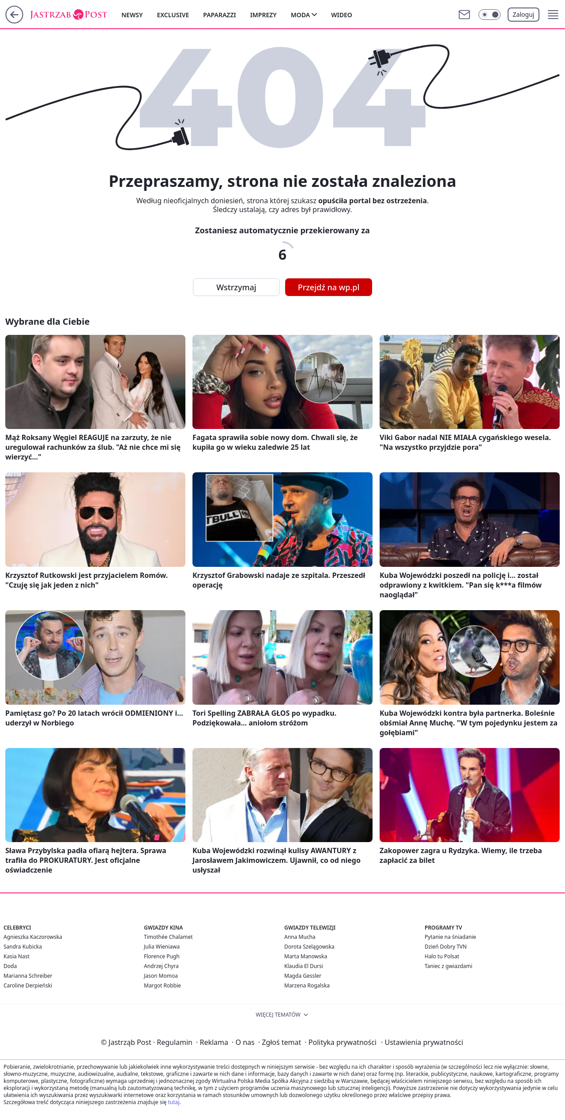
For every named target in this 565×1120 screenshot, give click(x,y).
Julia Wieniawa (162, 946)
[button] (553, 15)
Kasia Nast (17, 956)
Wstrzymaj (236, 287)
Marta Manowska (305, 956)
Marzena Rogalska (307, 985)
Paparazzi (219, 15)
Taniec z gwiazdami (448, 966)
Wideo (341, 15)
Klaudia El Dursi (303, 966)
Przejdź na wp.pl (329, 287)
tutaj (173, 1102)
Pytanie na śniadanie (450, 937)
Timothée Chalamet (168, 937)
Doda (10, 966)
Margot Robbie (162, 985)
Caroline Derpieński (28, 985)
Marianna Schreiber (28, 976)
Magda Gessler (302, 976)
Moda (300, 15)
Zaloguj (524, 14)
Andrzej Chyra (161, 966)
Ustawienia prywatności (422, 1042)
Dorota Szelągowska (309, 946)
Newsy (132, 15)
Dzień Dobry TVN (446, 946)
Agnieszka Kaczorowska (33, 937)
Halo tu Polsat (442, 956)
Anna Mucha (300, 937)
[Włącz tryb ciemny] (489, 14)
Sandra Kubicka (23, 946)
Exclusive (173, 15)
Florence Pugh (162, 956)
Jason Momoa (161, 976)
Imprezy (263, 15)
